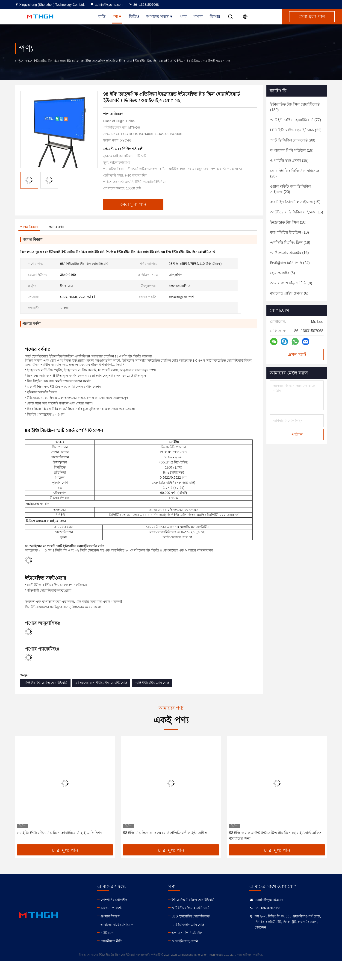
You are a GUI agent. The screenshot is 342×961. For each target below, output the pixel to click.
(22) (295, 130)
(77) (295, 120)
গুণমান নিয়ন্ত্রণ (109, 916)
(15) (289, 160)
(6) (282, 273)
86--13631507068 (144, 4)
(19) (291, 150)
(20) (290, 189)
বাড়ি (101, 16)
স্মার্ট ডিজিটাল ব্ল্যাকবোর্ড (187, 924)
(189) (295, 107)
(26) (294, 173)
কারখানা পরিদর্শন (111, 908)
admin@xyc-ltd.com (106, 4)
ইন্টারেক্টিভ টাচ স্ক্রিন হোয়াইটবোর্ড (55, 61)
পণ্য (117, 16)
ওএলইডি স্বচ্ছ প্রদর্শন (184, 941)
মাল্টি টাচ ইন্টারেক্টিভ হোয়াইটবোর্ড (45, 682)
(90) (292, 140)
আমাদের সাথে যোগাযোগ (116, 924)
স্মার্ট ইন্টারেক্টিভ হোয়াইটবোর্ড (190, 908)
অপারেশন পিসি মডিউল (186, 933)
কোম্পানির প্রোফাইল (113, 900)
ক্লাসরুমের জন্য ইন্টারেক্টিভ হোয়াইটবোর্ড (101, 682)
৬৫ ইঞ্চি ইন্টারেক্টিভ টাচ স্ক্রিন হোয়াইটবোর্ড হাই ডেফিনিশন (59, 833)
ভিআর (215, 16)
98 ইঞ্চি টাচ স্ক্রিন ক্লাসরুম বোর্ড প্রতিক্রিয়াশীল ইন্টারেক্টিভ (165, 833)
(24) (290, 263)
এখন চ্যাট (297, 354)
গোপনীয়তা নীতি (111, 941)
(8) (291, 283)
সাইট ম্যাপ (107, 933)
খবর (183, 16)
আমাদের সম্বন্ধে (159, 16)
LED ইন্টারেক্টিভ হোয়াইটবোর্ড (190, 916)
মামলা (198, 16)
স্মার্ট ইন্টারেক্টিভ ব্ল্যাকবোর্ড (152, 682)
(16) (289, 253)
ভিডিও (134, 16)
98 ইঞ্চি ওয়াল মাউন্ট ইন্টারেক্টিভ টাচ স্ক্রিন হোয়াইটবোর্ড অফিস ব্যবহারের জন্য (275, 835)
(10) (289, 232)
